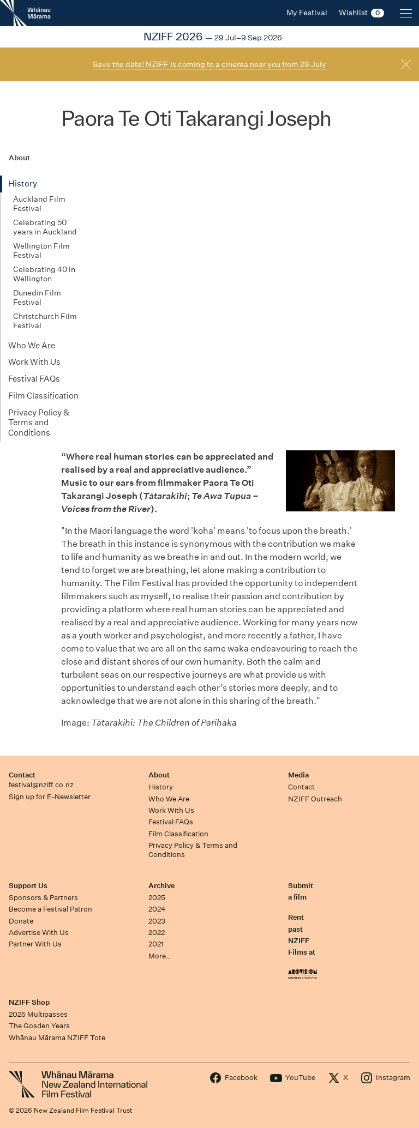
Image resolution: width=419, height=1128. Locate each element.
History (22, 183)
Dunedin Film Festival (37, 297)
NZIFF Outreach (315, 799)
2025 (156, 897)
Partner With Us (35, 944)
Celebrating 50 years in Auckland (45, 227)
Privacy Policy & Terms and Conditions (38, 422)
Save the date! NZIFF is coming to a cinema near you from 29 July (209, 64)
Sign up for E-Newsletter (50, 796)
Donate (21, 921)
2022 (156, 932)
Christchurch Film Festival (45, 321)
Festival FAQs (34, 378)
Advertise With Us (39, 932)
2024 (157, 909)
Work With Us (34, 362)
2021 (156, 944)
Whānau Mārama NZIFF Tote (57, 1037)
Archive (161, 885)
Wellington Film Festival (41, 251)
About (159, 775)
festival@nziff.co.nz (41, 784)
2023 (156, 921)
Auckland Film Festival (39, 204)
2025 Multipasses (38, 1014)
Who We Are (31, 345)
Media (298, 775)
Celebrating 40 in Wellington (44, 274)
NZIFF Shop (29, 1002)
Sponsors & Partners (43, 897)
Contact (22, 775)
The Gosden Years (39, 1025)
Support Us (28, 885)
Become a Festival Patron (50, 909)
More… (159, 956)
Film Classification (43, 395)
